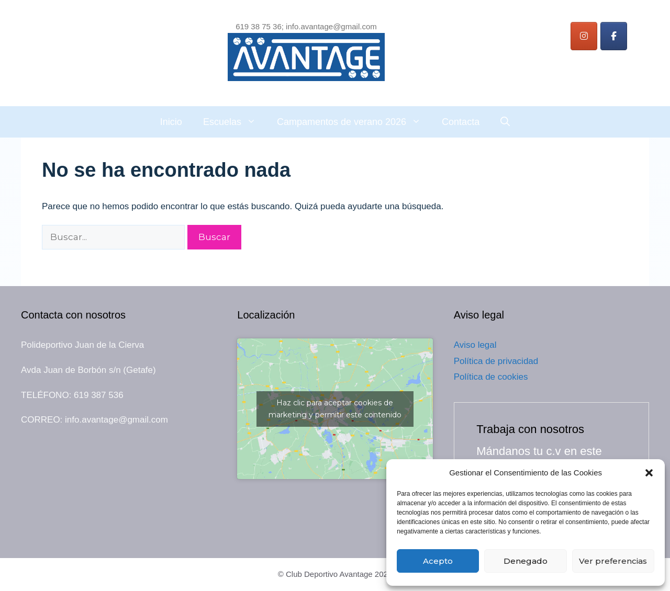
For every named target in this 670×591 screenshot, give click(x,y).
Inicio (171, 122)
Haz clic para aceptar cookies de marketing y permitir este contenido (335, 408)
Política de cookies (491, 377)
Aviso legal (475, 345)
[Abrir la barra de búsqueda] (505, 122)
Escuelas (234, 122)
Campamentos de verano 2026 (354, 122)
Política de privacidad (496, 361)
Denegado (526, 561)
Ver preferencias (613, 561)
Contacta (460, 122)
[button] (649, 473)
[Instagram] (584, 36)
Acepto (438, 561)
